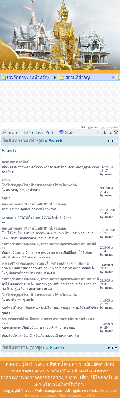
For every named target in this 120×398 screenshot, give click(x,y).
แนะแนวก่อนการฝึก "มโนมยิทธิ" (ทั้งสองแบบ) (34, 204)
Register (112, 127)
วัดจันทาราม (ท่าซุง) (23, 140)
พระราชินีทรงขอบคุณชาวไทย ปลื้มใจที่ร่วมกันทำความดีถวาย (45, 263)
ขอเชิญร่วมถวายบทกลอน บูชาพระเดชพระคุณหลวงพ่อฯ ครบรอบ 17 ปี (50, 279)
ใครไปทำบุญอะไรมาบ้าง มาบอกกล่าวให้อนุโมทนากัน (39, 185)
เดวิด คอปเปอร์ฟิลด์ (15, 162)
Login (101, 127)
